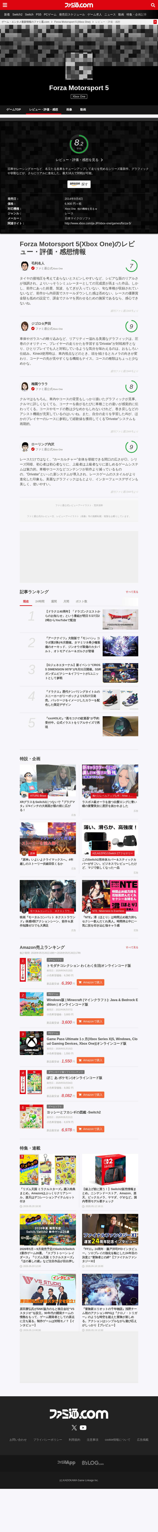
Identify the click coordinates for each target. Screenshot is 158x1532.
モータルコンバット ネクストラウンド (52, 917)
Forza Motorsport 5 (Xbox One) (72, 21)
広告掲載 (136, 1483)
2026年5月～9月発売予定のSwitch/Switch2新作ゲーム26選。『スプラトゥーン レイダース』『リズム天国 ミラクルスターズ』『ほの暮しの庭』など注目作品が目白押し (48, 1288)
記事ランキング (34, 595)
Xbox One (79, 96)
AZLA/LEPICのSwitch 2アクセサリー (112, 858)
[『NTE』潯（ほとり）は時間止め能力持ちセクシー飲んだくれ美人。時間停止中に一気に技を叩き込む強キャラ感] (110, 903)
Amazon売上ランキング (42, 956)
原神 (32, 858)
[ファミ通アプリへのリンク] (66, 1505)
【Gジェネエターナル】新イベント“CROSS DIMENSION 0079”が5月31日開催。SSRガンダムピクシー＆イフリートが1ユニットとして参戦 (73, 675)
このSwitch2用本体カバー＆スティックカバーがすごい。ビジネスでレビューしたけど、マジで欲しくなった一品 (110, 869)
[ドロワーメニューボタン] (5, 5)
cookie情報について (114, 1483)
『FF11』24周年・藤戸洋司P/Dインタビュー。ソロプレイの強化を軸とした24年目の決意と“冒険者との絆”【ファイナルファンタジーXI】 (110, 1285)
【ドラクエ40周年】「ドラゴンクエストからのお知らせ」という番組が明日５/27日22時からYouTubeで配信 (72, 619)
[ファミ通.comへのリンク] (79, 4)
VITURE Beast (38, 799)
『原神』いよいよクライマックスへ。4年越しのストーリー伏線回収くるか (48, 867)
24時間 (39, 604)
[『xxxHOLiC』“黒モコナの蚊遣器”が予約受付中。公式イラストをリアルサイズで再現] (120, 730)
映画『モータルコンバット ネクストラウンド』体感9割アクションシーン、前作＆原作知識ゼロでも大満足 (46, 929)
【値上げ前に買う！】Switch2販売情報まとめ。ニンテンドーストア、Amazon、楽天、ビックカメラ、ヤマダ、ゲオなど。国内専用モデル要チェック (110, 1221)
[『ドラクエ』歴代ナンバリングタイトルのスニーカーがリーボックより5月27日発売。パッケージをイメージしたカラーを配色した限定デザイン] (120, 703)
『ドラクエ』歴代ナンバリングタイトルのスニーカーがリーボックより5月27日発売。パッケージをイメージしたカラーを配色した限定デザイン (72, 701)
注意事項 (91, 1483)
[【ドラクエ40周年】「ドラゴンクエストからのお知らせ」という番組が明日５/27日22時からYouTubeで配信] (120, 623)
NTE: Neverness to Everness (108, 917)
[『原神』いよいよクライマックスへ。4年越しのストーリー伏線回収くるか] (48, 843)
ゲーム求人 (105, 14)
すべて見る (132, 595)
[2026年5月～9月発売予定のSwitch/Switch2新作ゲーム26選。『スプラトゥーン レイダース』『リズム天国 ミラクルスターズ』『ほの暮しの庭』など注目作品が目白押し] (48, 1259)
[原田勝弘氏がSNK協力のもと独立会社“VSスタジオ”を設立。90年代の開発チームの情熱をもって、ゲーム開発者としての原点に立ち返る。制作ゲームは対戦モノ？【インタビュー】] (48, 1326)
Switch (33, 14)
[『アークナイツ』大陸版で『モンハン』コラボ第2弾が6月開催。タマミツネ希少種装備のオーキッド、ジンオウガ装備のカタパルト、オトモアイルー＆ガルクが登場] (120, 649)
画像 (69, 111)
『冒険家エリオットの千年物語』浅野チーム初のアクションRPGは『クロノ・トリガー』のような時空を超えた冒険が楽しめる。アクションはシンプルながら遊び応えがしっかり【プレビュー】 (110, 1357)
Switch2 (20, 14)
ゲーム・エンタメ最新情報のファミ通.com (25, 21)
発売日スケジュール (81, 14)
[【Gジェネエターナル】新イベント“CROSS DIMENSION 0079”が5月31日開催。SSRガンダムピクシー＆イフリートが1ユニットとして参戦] (120, 676)
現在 (26, 604)
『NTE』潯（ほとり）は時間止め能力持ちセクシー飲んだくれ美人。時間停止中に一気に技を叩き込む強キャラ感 (110, 929)
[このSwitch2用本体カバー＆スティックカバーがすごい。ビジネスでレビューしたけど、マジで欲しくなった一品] (110, 843)
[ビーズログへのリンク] (93, 1505)
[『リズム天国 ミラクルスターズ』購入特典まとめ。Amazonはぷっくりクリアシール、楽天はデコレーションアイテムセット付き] (48, 1192)
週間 (54, 604)
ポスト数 (81, 604)
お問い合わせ (24, 1483)
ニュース (122, 14)
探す (84, 187)
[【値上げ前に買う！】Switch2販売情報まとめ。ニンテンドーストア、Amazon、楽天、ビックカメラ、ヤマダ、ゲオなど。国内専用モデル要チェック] (110, 1192)
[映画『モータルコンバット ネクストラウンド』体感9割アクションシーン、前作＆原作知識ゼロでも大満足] (48, 903)
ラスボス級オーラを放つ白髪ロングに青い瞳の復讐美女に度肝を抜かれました (110, 810)
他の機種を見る (86, 212)
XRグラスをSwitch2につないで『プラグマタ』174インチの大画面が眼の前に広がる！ (47, 810)
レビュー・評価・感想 (43, 111)
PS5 (44, 14)
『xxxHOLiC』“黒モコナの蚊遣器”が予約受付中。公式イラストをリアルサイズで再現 (72, 726)
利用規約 (75, 1483)
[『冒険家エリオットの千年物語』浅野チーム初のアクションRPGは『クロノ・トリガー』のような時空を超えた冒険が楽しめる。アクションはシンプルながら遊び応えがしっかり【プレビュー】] (110, 1326)
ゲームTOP (13, 111)
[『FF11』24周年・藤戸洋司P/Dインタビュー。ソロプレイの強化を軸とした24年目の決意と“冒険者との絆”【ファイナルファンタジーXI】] (110, 1259)
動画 (135, 14)
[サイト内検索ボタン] (153, 5)
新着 (8, 14)
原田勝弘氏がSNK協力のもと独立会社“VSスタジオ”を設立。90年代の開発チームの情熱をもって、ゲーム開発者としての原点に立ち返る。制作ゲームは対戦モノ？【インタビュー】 (48, 1355)
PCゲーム (57, 14)
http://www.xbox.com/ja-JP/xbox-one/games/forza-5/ (98, 226)
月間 (66, 604)
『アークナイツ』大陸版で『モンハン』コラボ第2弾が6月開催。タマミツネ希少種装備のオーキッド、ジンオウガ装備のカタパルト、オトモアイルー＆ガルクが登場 (72, 648)
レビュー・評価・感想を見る (77, 163)
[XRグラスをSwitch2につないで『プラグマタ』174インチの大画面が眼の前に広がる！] (48, 784)
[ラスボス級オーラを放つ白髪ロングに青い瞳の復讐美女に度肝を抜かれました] (110, 784)
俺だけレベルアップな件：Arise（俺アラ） (114, 799)
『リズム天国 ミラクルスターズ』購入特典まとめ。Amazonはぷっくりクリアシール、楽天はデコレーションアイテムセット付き (48, 1218)
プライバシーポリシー (50, 1483)
